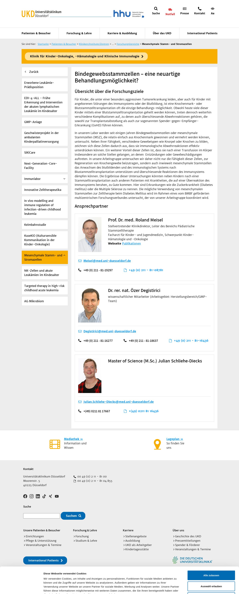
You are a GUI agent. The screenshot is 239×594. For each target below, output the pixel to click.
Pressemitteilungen (187, 540)
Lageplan (172, 439)
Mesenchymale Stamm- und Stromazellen (43, 258)
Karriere (128, 530)
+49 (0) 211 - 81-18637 (143, 340)
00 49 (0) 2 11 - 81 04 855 (94, 480)
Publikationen (131, 243)
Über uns (178, 530)
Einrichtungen (35, 536)
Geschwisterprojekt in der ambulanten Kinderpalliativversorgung (41, 137)
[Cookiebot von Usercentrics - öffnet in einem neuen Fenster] (21, 587)
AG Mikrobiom (34, 301)
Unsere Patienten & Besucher (41, 530)
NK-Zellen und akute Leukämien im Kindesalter (41, 273)
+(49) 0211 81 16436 (144, 411)
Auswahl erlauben (211, 561)
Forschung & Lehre (79, 33)
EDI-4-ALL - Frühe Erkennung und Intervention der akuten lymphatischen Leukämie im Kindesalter (43, 104)
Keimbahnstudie (35, 225)
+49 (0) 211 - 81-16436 (191, 340)
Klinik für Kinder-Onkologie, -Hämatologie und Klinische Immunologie (84, 56)
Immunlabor (32, 179)
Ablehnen (211, 572)
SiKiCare (29, 152)
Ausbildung (132, 540)
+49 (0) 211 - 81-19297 (98, 270)
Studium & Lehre (86, 540)
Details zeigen (176, 587)
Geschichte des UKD (188, 536)
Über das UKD (162, 33)
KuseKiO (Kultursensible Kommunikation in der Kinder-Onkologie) (40, 240)
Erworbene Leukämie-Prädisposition (39, 85)
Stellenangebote (136, 536)
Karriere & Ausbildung (122, 33)
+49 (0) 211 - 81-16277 (98, 340)
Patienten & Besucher (36, 33)
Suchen (71, 516)
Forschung (82, 536)
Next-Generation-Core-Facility (40, 166)
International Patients (202, 33)
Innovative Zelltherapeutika (42, 190)
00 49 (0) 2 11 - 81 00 (92, 476)
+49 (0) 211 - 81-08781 (146, 270)
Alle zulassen (211, 550)
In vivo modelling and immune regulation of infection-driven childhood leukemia (42, 207)
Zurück (34, 72)
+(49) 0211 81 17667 (96, 411)
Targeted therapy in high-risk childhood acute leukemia (44, 288)
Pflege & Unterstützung (41, 540)
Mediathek (71, 439)
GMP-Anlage (33, 122)
